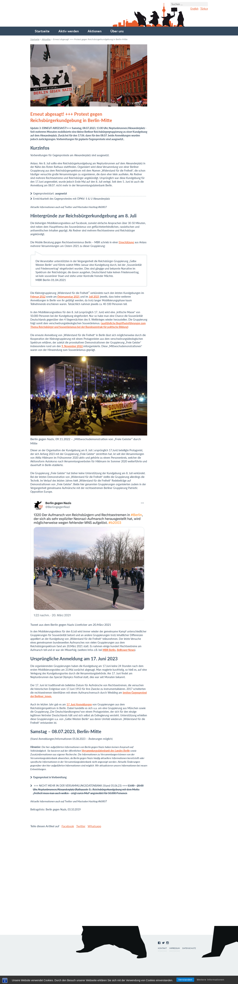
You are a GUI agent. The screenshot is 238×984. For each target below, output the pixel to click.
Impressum (174, 948)
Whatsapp (94, 826)
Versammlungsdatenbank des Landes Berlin (106, 750)
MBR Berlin (109, 649)
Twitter (80, 826)
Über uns (117, 31)
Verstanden (185, 979)
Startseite (42, 31)
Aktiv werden (68, 31)
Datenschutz (189, 948)
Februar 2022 (37, 296)
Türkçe (204, 8)
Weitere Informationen (210, 979)
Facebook (68, 826)
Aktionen (95, 31)
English (194, 8)
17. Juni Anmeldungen (79, 704)
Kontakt (162, 948)
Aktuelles (46, 39)
